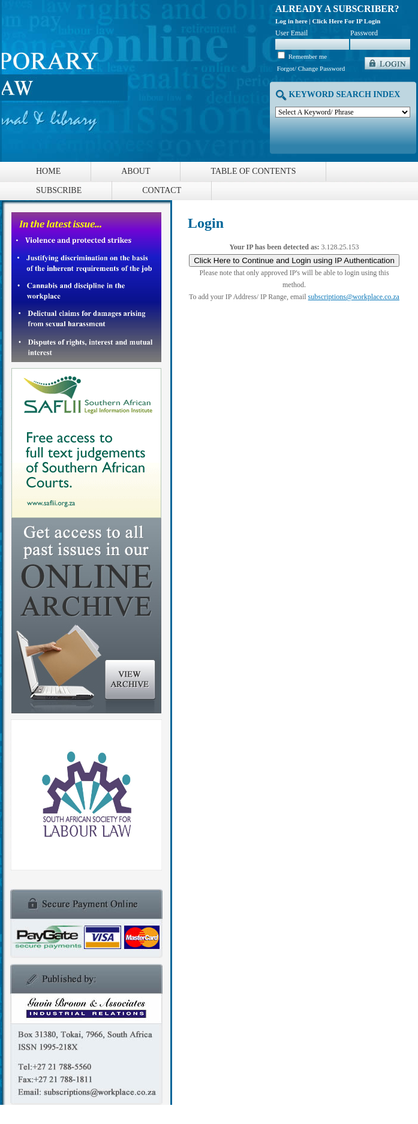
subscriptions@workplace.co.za (353, 297)
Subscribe (59, 190)
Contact (161, 190)
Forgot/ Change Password (311, 68)
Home (48, 171)
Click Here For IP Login (346, 21)
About (135, 171)
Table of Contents (253, 171)
